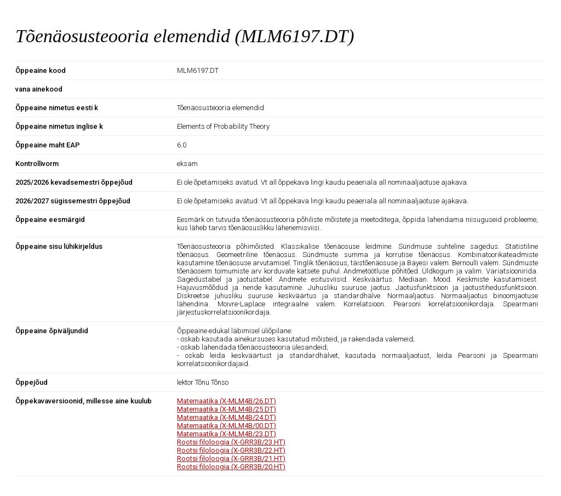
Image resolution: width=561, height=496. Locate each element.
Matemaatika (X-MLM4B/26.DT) (226, 401)
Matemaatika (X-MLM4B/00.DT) (226, 425)
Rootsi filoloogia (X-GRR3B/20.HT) (231, 467)
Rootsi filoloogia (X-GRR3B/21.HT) (231, 458)
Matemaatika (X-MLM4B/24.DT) (226, 417)
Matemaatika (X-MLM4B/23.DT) (226, 434)
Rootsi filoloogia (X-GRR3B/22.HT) (231, 450)
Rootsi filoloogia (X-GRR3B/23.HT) (231, 442)
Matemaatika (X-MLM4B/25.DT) (226, 409)
